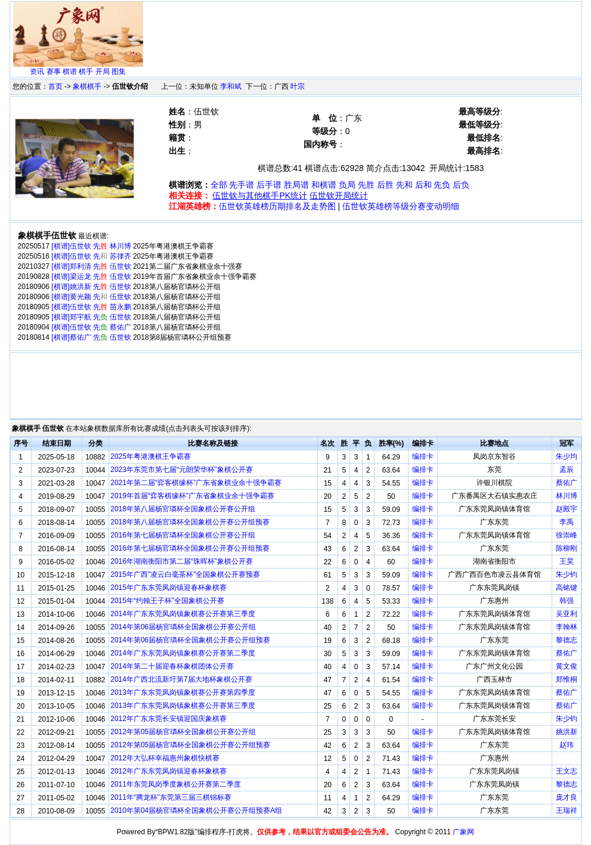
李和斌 (231, 86)
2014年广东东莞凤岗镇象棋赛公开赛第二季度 (182, 653)
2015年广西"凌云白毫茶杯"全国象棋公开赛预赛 (185, 574)
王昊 (566, 561)
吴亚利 (566, 614)
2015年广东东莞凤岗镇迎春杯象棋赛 (168, 587)
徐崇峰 (566, 535)
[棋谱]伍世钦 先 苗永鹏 (91, 307)
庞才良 (566, 797)
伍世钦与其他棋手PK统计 (259, 195)
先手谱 (241, 184)
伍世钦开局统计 (339, 195)
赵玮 (566, 745)
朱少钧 (566, 574)
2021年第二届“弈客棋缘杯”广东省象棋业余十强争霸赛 (195, 483)
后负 (461, 184)
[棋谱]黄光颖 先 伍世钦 (91, 297)
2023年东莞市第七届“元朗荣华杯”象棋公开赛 (181, 469)
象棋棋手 (87, 86)
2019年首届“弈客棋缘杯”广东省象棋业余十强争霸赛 (192, 496)
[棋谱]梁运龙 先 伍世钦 (91, 276)
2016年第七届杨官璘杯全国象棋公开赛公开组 (182, 535)
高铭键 (566, 587)
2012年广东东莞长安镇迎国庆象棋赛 (168, 718)
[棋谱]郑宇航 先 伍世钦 (91, 317)
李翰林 (566, 627)
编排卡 (423, 456)
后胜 (385, 184)
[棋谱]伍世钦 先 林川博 (91, 246)
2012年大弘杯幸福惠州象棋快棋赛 (164, 758)
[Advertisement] (363, 31)
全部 (219, 184)
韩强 (566, 601)
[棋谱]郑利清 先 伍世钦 (91, 266)
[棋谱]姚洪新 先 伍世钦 (91, 286)
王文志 (566, 771)
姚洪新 (566, 732)
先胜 (366, 184)
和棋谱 (323, 184)
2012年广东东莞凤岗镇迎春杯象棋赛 (168, 771)
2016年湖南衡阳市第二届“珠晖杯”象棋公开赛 (181, 561)
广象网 (463, 832)
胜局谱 (296, 184)
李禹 (566, 522)
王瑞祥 (566, 810)
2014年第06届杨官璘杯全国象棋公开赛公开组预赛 (190, 640)
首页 (55, 86)
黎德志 (566, 640)
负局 (347, 184)
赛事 (54, 71)
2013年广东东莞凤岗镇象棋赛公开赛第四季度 (182, 692)
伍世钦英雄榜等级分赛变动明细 (400, 206)
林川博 (566, 496)
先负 (442, 184)
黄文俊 (566, 666)
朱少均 (566, 456)
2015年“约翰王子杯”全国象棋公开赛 (167, 601)
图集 (119, 71)
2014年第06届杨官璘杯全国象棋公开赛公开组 (183, 627)
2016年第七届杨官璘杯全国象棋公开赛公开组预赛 (190, 548)
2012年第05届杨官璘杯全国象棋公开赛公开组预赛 (190, 745)
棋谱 (70, 71)
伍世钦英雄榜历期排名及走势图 (277, 206)
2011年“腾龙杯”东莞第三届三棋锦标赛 (170, 797)
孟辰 (566, 469)
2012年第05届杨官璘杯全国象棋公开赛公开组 (183, 732)
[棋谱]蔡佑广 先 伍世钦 (91, 337)
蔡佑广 (566, 483)
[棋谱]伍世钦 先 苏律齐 (91, 256)
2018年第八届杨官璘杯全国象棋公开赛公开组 (182, 509)
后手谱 (268, 184)
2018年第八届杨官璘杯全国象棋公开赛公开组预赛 (190, 522)
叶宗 (297, 86)
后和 (423, 184)
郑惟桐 (566, 679)
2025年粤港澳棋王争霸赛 (150, 456)
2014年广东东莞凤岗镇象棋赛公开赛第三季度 (182, 614)
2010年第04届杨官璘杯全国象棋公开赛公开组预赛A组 (196, 810)
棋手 (86, 71)
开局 (102, 71)
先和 (404, 184)
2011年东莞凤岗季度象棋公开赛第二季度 (175, 784)
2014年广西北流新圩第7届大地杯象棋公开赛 (181, 679)
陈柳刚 (566, 548)
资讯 (37, 71)
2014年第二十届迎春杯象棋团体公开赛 (172, 666)
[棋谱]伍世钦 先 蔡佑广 (91, 327)
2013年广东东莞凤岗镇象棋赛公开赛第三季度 (182, 705)
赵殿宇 (566, 509)
